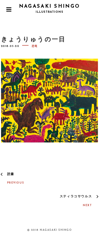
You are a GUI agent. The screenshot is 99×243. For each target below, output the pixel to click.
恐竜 (35, 46)
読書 (10, 174)
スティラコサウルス (76, 196)
